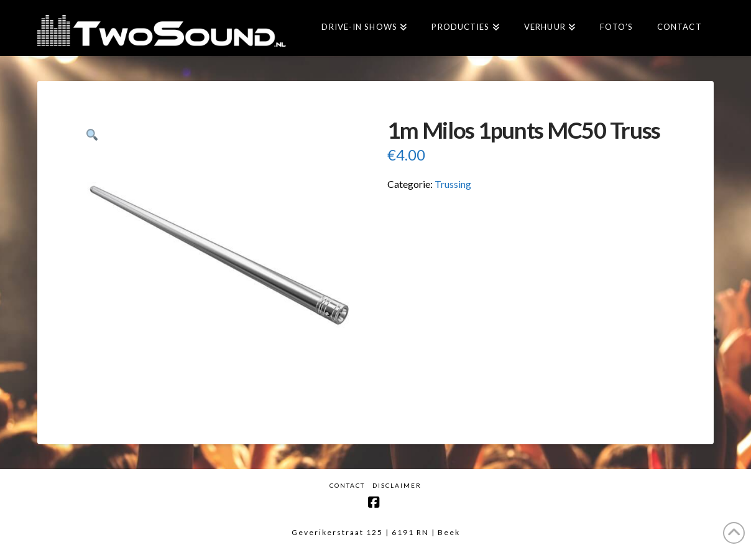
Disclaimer (397, 485)
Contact (347, 485)
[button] (92, 135)
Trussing (453, 184)
